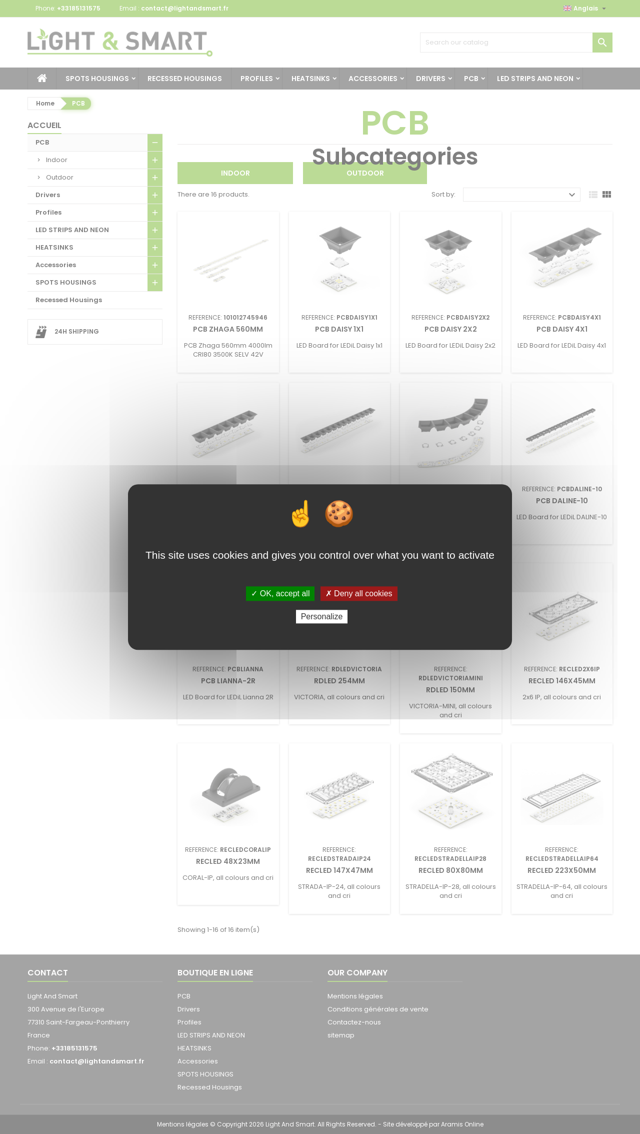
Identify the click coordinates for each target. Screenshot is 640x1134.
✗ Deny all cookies (359, 593)
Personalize (322, 616)
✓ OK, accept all (280, 593)
